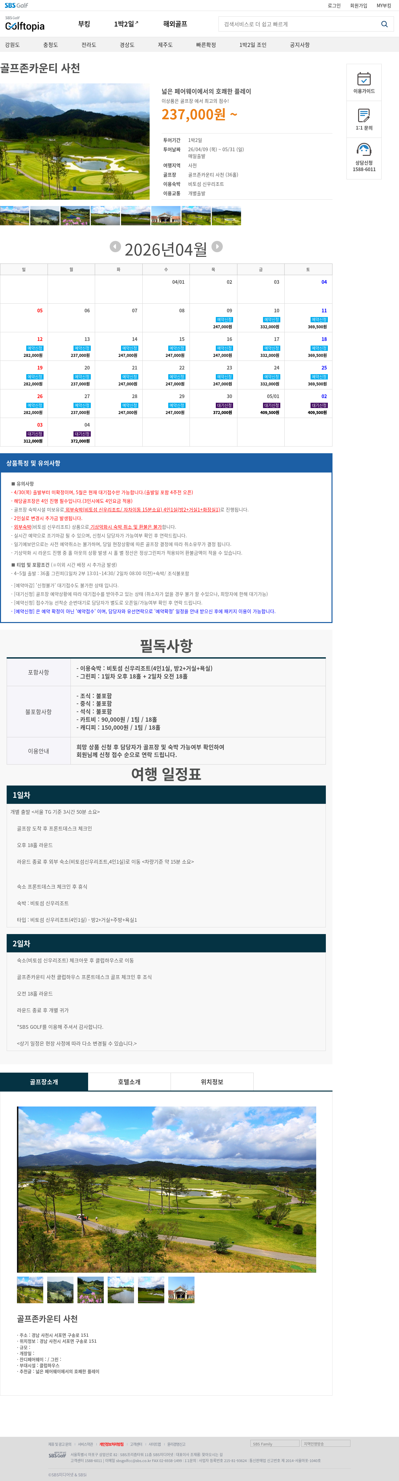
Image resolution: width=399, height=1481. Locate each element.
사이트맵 (155, 1444)
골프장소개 (44, 1081)
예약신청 (224, 319)
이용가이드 (364, 90)
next (217, 246)
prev (115, 246)
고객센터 (136, 1444)
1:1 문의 (364, 127)
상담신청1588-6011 (364, 165)
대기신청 (224, 405)
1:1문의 (190, 1460)
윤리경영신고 (176, 1444)
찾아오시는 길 (212, 1454)
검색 (384, 24)
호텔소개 (129, 1081)
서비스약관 (85, 1444)
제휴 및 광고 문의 (59, 1444)
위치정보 (212, 1081)
